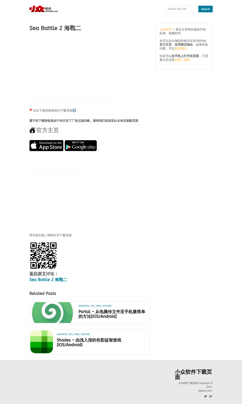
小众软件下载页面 (193, 374)
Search (205, 9)
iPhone (107, 305)
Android (83, 305)
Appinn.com (205, 390)
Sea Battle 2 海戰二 (48, 279)
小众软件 (166, 29)
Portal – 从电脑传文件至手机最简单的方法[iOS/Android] (109, 314)
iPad (98, 305)
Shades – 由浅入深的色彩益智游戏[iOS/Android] (89, 342)
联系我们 (181, 48)
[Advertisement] (89, 64)
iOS (93, 305)
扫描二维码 (182, 60)
